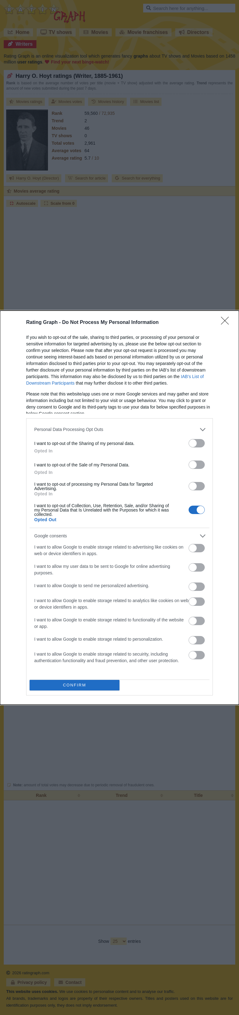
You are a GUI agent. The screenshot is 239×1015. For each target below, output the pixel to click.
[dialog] (119, 508)
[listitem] (119, 429)
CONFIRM (74, 685)
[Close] (227, 323)
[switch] (197, 443)
